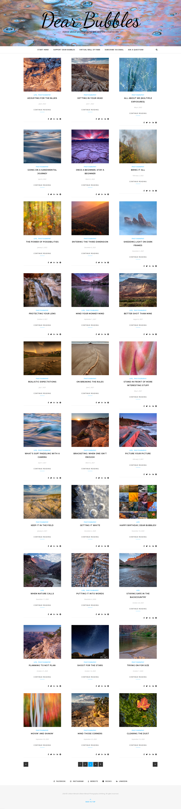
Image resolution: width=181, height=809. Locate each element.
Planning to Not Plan (42, 665)
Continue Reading (42, 110)
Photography (44, 95)
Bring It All (138, 170)
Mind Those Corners (90, 733)
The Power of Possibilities (42, 242)
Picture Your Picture (138, 453)
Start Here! (43, 50)
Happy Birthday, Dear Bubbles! (138, 525)
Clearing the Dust (138, 733)
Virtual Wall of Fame (89, 50)
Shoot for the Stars (90, 665)
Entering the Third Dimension (90, 242)
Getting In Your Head (90, 98)
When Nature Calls (42, 594)
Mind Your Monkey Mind (90, 314)
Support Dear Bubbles (64, 50)
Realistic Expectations (42, 382)
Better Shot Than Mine (138, 314)
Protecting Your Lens (42, 314)
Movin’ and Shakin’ (42, 733)
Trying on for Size (138, 665)
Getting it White (90, 525)
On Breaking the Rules (90, 382)
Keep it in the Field (42, 525)
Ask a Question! (136, 50)
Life (35, 95)
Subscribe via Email (114, 50)
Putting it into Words (90, 594)
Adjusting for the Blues (42, 98)
